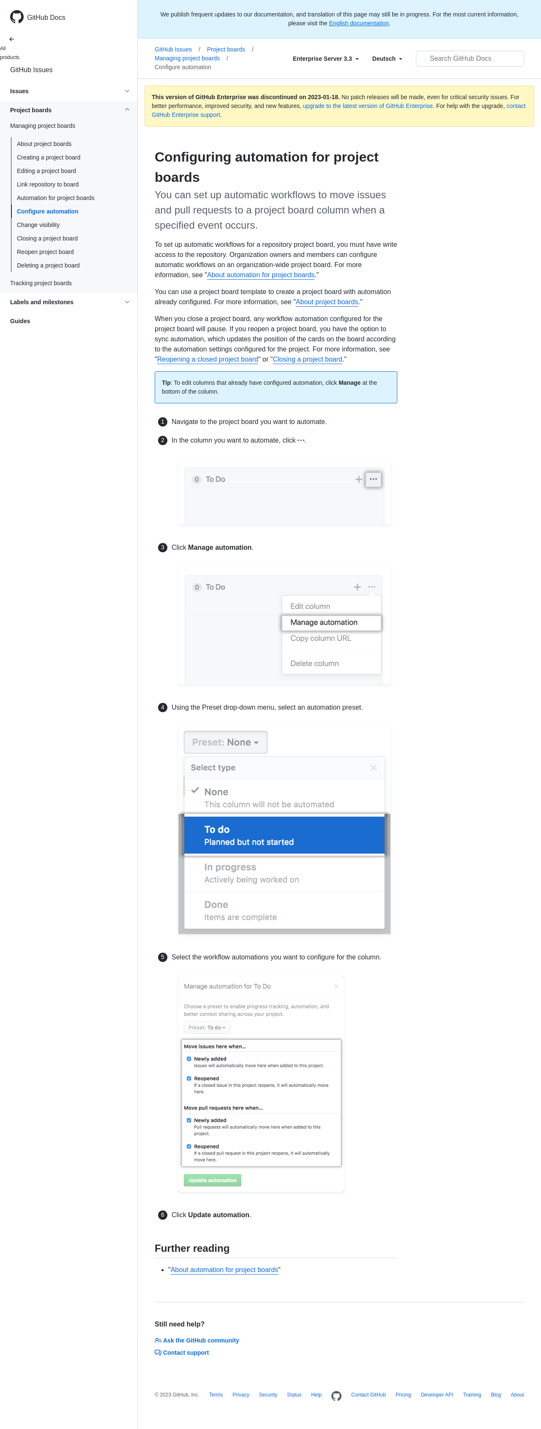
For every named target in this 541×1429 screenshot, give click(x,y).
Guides (20, 321)
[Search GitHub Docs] (470, 59)
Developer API (437, 1395)
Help (316, 1395)
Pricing (403, 1395)
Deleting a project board (48, 265)
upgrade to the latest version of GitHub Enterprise (368, 106)
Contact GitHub (368, 1395)
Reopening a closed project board (207, 359)
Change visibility (38, 225)
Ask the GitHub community (197, 1340)
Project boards (230, 49)
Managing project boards (191, 58)
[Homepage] (336, 1396)
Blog (496, 1395)
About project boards (44, 143)
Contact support (182, 1352)
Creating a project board (48, 157)
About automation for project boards (260, 274)
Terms (216, 1395)
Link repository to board (48, 184)
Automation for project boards (56, 197)
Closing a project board (47, 238)
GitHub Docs (46, 17)
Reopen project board (45, 252)
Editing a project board (46, 170)
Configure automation (47, 211)
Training (472, 1395)
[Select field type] (326, 58)
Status (294, 1395)
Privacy (240, 1395)
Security (268, 1395)
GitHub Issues (31, 69)
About (517, 1395)
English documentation (359, 23)
